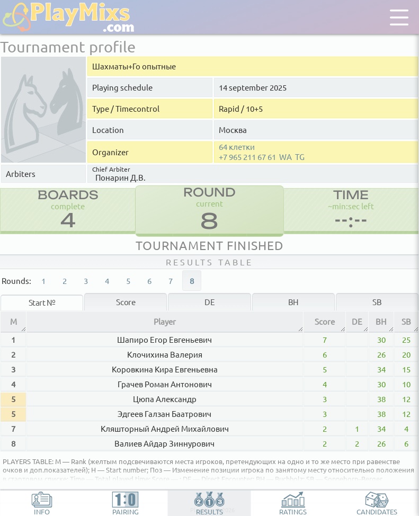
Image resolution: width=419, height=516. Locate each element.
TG (300, 157)
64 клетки (237, 147)
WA (285, 157)
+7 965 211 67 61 (247, 157)
